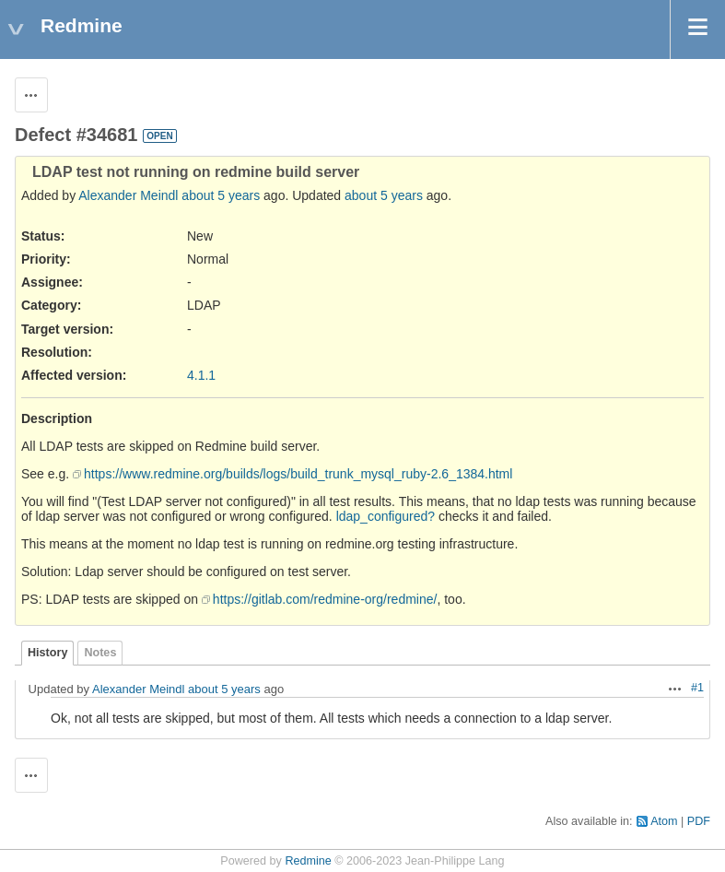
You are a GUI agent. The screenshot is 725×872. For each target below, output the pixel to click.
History (47, 652)
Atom (663, 821)
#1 (697, 687)
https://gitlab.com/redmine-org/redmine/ (325, 599)
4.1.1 (201, 375)
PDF (698, 821)
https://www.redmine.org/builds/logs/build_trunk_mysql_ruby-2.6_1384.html (298, 473)
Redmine (308, 860)
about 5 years (220, 195)
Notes (100, 652)
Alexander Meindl (128, 195)
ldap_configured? (385, 516)
